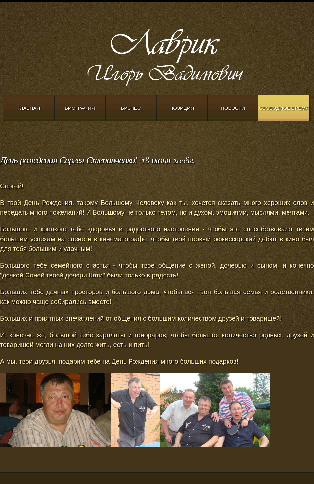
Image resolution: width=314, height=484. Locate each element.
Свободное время (284, 108)
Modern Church (183, 56)
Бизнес (131, 108)
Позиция (182, 108)
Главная (29, 108)
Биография (80, 108)
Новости (233, 108)
